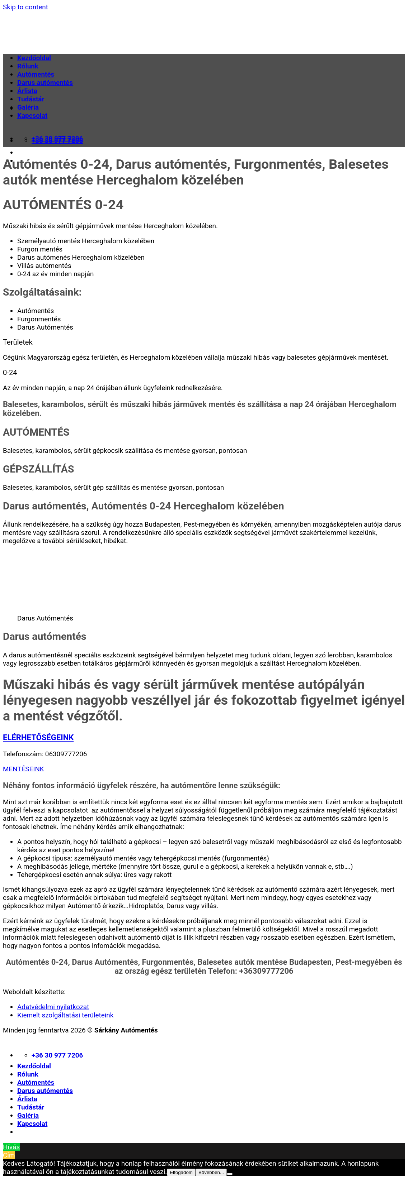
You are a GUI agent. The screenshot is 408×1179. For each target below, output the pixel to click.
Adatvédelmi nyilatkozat (53, 1007)
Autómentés (35, 74)
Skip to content (25, 7)
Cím (9, 1155)
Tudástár (30, 99)
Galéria (28, 107)
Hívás (11, 1147)
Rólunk (27, 66)
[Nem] (230, 1174)
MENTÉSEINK (23, 769)
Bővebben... (211, 1172)
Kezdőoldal (34, 58)
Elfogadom (181, 1172)
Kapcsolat (32, 115)
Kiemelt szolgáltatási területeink (65, 1015)
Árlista (27, 91)
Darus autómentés (45, 82)
